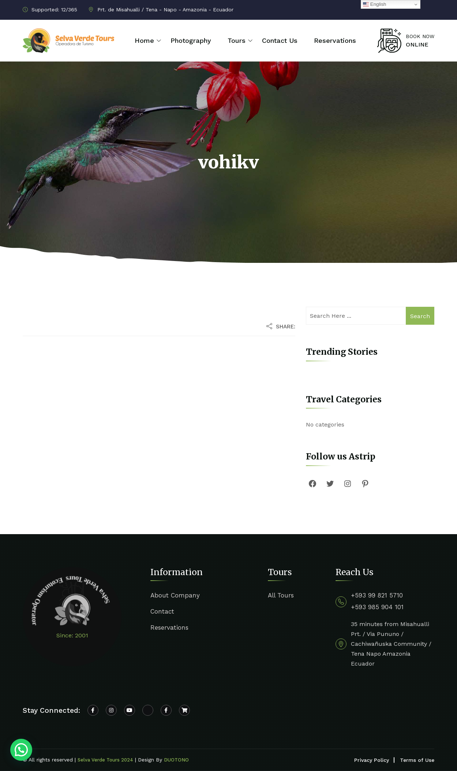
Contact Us (279, 40)
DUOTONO (176, 760)
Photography (191, 40)
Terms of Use (417, 760)
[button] (21, 750)
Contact (162, 611)
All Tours (281, 595)
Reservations (335, 40)
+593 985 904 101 (377, 607)
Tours (237, 40)
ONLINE (417, 44)
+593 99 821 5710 (377, 595)
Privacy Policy (371, 760)
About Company (175, 595)
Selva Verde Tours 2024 (105, 760)
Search (420, 316)
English (374, 4)
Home (144, 40)
